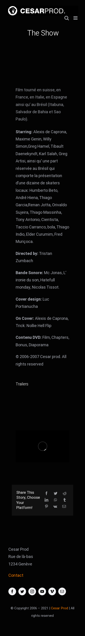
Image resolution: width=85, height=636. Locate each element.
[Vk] (55, 506)
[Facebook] (46, 493)
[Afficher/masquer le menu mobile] (75, 18)
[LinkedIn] (46, 500)
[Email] (64, 506)
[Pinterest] (46, 506)
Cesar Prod (59, 608)
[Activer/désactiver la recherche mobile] (66, 18)
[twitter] (22, 591)
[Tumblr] (65, 500)
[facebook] (12, 591)
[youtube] (42, 591)
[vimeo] (52, 591)
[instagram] (32, 591)
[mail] (62, 591)
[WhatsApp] (55, 500)
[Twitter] (55, 493)
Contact (15, 575)
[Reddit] (65, 493)
